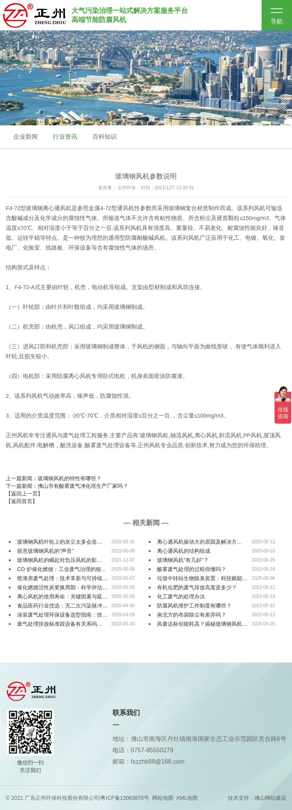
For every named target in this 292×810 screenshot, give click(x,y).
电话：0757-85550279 (143, 750)
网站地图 (162, 798)
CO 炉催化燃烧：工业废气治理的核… (61, 569)
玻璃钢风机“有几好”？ (182, 560)
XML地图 (187, 798)
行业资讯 (65, 136)
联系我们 (126, 713)
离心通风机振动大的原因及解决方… (199, 542)
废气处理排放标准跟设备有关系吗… (59, 624)
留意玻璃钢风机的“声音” (45, 551)
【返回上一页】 (24, 493)
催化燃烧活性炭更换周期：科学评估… (62, 587)
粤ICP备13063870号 (124, 798)
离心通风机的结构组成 (183, 551)
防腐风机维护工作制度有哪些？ (194, 606)
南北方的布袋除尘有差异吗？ (191, 615)
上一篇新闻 (54, 478)
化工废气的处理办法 (181, 596)
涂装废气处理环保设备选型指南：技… (62, 615)
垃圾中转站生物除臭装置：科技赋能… (202, 578)
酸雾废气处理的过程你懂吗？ (191, 569)
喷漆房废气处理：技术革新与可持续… (62, 578)
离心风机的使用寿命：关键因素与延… (62, 596)
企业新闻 (25, 136)
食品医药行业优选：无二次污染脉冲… (62, 606)
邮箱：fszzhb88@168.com (149, 761)
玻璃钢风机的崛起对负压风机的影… (59, 560)
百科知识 (104, 136)
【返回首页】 (22, 501)
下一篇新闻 (67, 486)
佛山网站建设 (270, 798)
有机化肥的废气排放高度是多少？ (197, 587)
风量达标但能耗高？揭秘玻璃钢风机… (202, 624)
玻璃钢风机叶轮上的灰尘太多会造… (59, 542)
